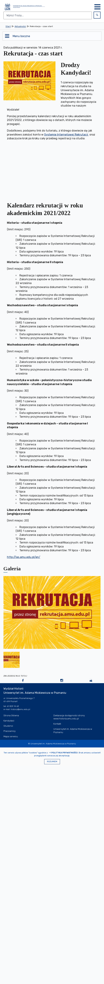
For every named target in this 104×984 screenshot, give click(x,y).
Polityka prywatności (64, 752)
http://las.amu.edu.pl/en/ (23, 557)
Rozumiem (52, 761)
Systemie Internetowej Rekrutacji (66, 134)
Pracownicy (9, 731)
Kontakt (57, 723)
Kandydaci (8, 720)
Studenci (8, 726)
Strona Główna (11, 715)
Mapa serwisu (10, 736)
